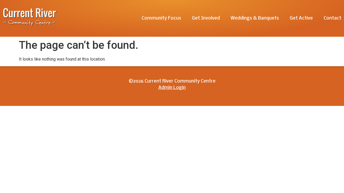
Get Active (301, 18)
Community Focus (161, 18)
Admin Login (172, 87)
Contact (332, 18)
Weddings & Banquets (255, 18)
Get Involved (206, 18)
